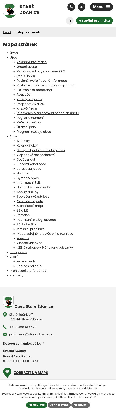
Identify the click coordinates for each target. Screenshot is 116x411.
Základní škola (27, 224)
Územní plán (26, 127)
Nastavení (81, 405)
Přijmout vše (36, 405)
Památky (23, 215)
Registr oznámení (30, 118)
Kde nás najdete (29, 266)
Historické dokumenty (33, 187)
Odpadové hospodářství (36, 155)
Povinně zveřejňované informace (42, 80)
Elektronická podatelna (34, 90)
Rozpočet (24, 94)
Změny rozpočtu (29, 99)
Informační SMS (29, 182)
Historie (22, 173)
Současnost (26, 159)
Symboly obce (28, 178)
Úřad (13, 57)
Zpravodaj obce (29, 169)
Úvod (7, 32)
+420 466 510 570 (22, 327)
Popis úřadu (26, 76)
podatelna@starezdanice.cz (30, 334)
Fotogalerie (18, 252)
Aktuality (23, 141)
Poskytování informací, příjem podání (45, 85)
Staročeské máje (30, 206)
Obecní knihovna (29, 243)
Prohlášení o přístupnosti (29, 271)
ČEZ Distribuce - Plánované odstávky (45, 247)
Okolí (14, 257)
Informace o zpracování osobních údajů (48, 113)
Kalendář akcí (27, 145)
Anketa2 (23, 238)
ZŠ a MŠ (23, 210)
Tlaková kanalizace (31, 164)
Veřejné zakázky (29, 122)
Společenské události (33, 196)
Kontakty (16, 275)
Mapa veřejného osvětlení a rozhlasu (45, 233)
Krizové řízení (27, 108)
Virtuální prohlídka (94, 20)
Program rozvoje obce (34, 131)
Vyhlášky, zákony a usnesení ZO (41, 71)
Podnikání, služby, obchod (36, 220)
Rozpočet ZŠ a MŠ (30, 104)
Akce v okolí (26, 261)
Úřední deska (27, 67)
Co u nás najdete (30, 201)
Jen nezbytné (59, 405)
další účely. (90, 388)
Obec (14, 136)
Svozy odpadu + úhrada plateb (41, 150)
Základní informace (32, 62)
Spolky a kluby (27, 192)
